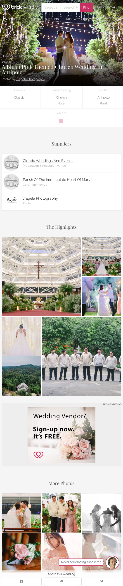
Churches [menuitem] (31, 19)
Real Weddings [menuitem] (77, 19)
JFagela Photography (30, 79)
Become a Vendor (109, 7)
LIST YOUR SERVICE (107, 34)
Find (86, 7)
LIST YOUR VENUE (107, 20)
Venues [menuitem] (10, 19)
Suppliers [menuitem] (52, 19)
